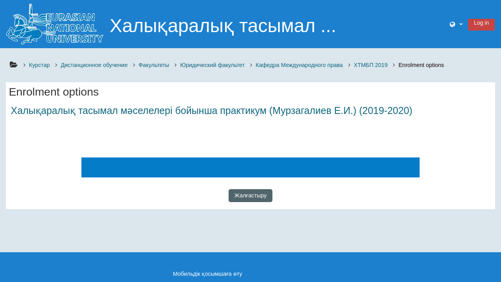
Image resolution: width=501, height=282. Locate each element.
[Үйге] (55, 23)
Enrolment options (421, 65)
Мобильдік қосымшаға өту (207, 274)
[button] (456, 24)
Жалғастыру (250, 195)
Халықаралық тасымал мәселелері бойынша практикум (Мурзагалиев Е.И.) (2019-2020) (212, 110)
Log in (481, 23)
